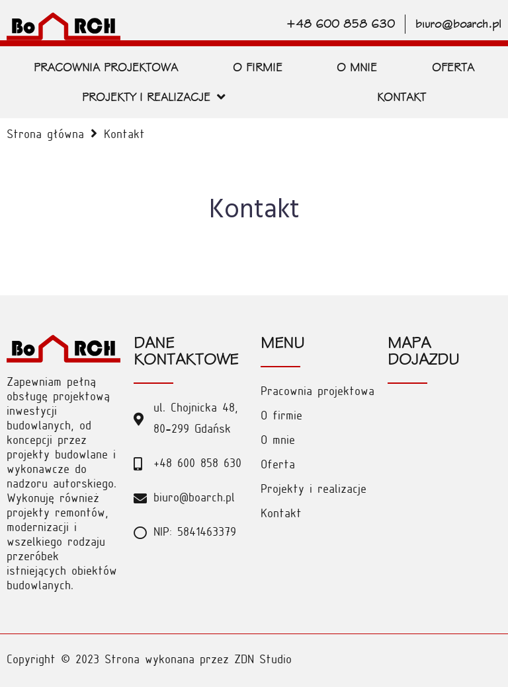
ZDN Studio (263, 660)
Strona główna (45, 135)
